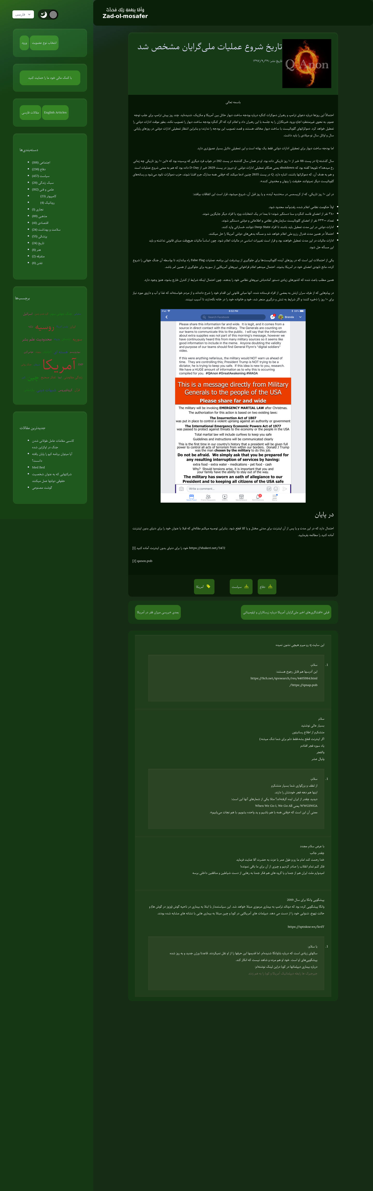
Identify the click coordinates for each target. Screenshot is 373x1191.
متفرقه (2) (38, 256)
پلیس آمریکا (62, 326)
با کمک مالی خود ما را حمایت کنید (50, 78)
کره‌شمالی (66, 339)
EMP (80, 364)
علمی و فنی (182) (43, 189)
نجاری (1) (38, 209)
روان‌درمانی (29, 390)
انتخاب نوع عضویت (44, 43)
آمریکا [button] (200, 587)
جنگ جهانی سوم (61, 314)
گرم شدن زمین (41, 313)
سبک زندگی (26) (43, 183)
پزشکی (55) (39, 236)
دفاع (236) (39, 169)
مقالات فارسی (30, 112)
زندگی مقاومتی (73, 377)
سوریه (77, 339)
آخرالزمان (47, 352)
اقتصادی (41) (40, 223)
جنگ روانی (26, 364)
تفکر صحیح (48, 377)
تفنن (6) (37, 263)
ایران (73, 326)
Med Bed (38, 467)
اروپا (60, 377)
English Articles (55, 112)
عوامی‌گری (28, 352)
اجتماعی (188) (41, 162)
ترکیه (30, 326)
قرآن (77, 390)
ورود (24, 43)
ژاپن (23, 377)
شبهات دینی (46, 390)
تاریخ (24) (38, 243)
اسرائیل (27, 314)
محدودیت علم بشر (37, 339)
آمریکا (59, 364)
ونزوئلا (57, 339)
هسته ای (61, 351)
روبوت (38, 352)
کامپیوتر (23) (48, 196)
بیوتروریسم (75, 352)
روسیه (44, 326)
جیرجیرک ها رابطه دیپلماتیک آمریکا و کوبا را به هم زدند (283, 973)
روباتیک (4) (47, 202)
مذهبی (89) (39, 216)
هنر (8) (36, 250)
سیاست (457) (41, 176)
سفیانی (77, 313)
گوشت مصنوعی (42, 487)
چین (33, 377)
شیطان (37, 364)
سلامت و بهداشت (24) (46, 229)
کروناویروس (65, 390)
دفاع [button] (263, 587)
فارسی (24, 14)
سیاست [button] (237, 587)
